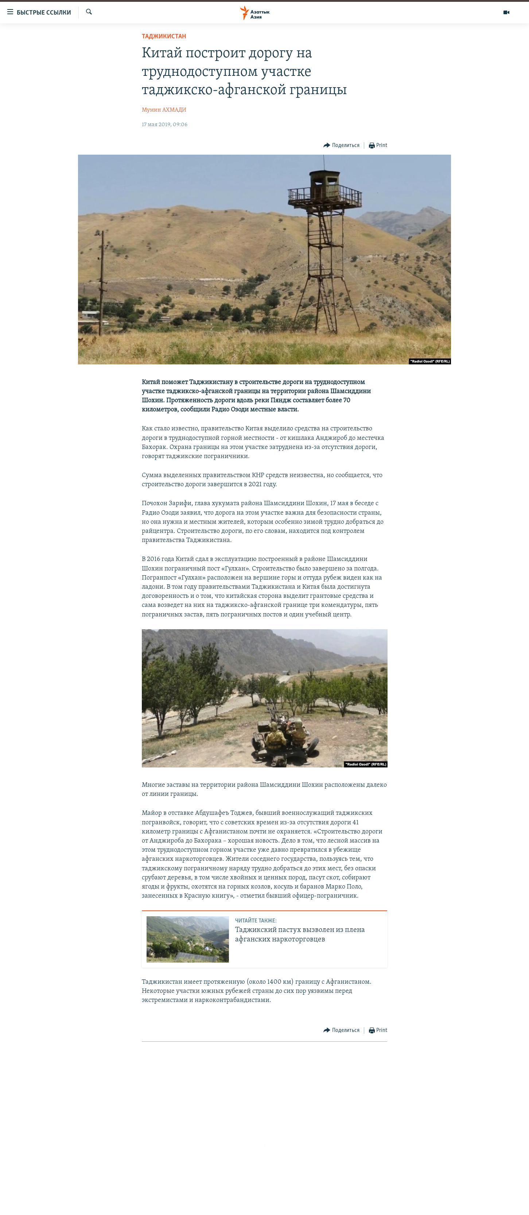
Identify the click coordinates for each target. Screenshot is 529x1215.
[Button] (341, 146)
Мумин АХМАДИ (164, 110)
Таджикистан (164, 36)
